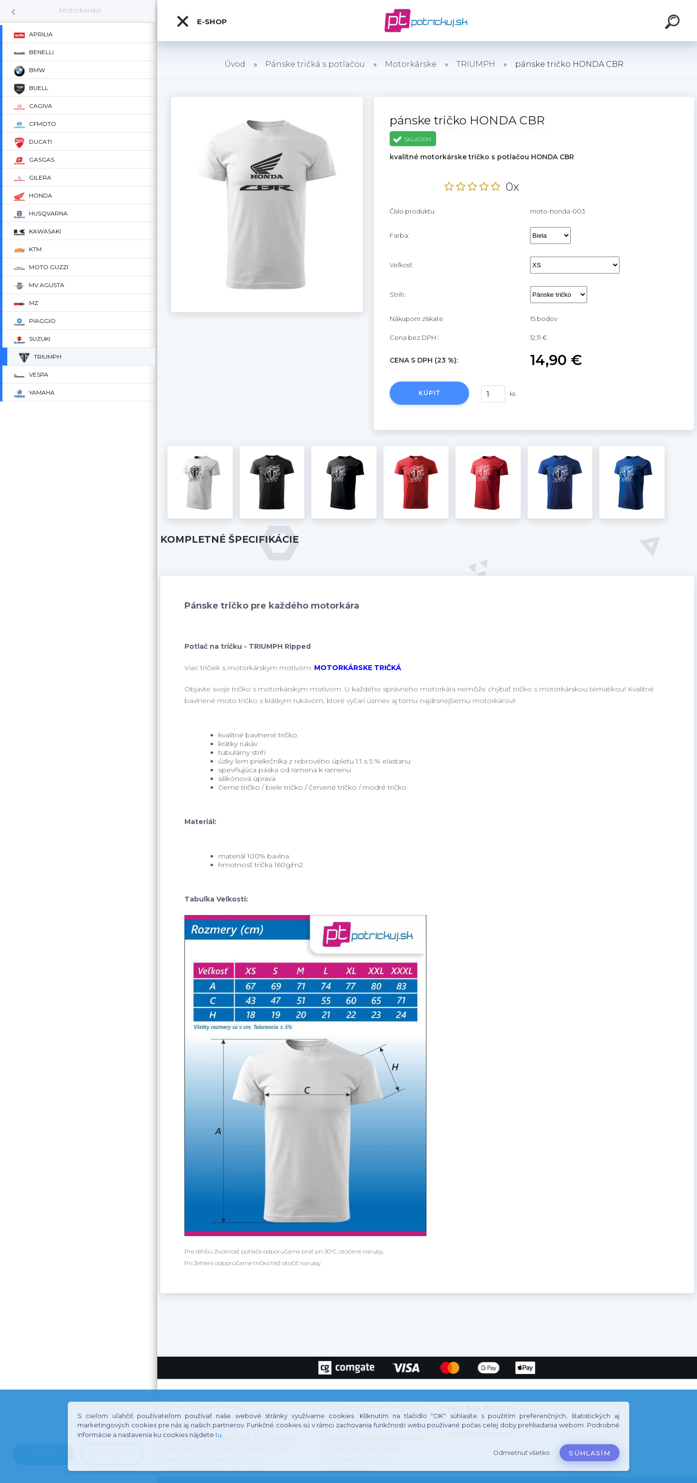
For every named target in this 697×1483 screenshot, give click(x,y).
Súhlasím (589, 1453)
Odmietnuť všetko (521, 1452)
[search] (673, 23)
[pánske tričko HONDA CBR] (267, 100)
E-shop (201, 21)
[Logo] (427, 20)
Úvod (235, 64)
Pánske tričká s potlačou (315, 64)
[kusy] (493, 393)
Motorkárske (80, 10)
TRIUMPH (475, 64)
